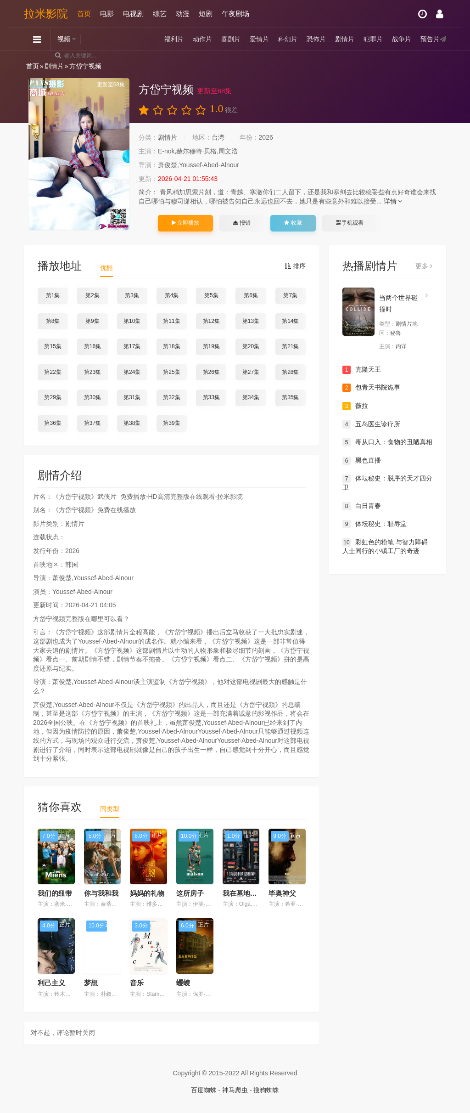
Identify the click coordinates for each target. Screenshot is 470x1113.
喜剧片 (231, 39)
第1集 (53, 295)
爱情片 (259, 39)
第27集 (250, 372)
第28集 (290, 372)
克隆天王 (361, 370)
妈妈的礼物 (147, 893)
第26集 (211, 372)
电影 (107, 13)
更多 (423, 266)
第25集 (171, 372)
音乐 (137, 983)
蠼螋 (183, 983)
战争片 (401, 39)
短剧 (206, 13)
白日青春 (361, 506)
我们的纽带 (55, 893)
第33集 (211, 397)
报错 (241, 223)
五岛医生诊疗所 (371, 424)
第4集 (172, 295)
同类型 (109, 809)
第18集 (171, 346)
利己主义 (51, 983)
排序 (295, 266)
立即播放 (185, 223)
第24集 (131, 372)
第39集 (171, 423)
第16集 (92, 346)
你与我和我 (101, 893)
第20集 (250, 346)
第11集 (171, 321)
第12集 (211, 321)
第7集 (290, 295)
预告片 (430, 39)
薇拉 (355, 406)
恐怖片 (316, 39)
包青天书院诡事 (371, 388)
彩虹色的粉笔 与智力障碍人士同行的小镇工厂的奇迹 (385, 546)
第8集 (53, 321)
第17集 (131, 346)
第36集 (52, 423)
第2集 (92, 295)
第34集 (250, 397)
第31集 (131, 397)
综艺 (160, 13)
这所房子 (190, 893)
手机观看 (350, 223)
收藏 (293, 223)
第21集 (290, 346)
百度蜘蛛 (204, 1090)
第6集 (251, 295)
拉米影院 (46, 13)
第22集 (52, 372)
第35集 (290, 397)
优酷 (106, 267)
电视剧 (133, 13)
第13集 (250, 321)
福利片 (174, 39)
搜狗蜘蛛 (266, 1090)
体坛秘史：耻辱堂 (374, 524)
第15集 (52, 346)
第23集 (92, 372)
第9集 (92, 321)
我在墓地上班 (243, 893)
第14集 (290, 321)
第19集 (211, 346)
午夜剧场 (235, 13)
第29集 (52, 397)
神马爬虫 (235, 1090)
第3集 (132, 295)
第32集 (171, 397)
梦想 (91, 983)
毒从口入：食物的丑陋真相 (387, 442)
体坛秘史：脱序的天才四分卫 (387, 483)
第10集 (131, 321)
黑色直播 (361, 461)
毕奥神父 (282, 893)
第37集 (92, 423)
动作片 (202, 39)
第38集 (131, 423)
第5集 (211, 295)
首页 (84, 13)
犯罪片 (373, 39)
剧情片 (344, 39)
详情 (393, 201)
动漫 (183, 13)
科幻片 (287, 39)
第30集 (92, 397)
